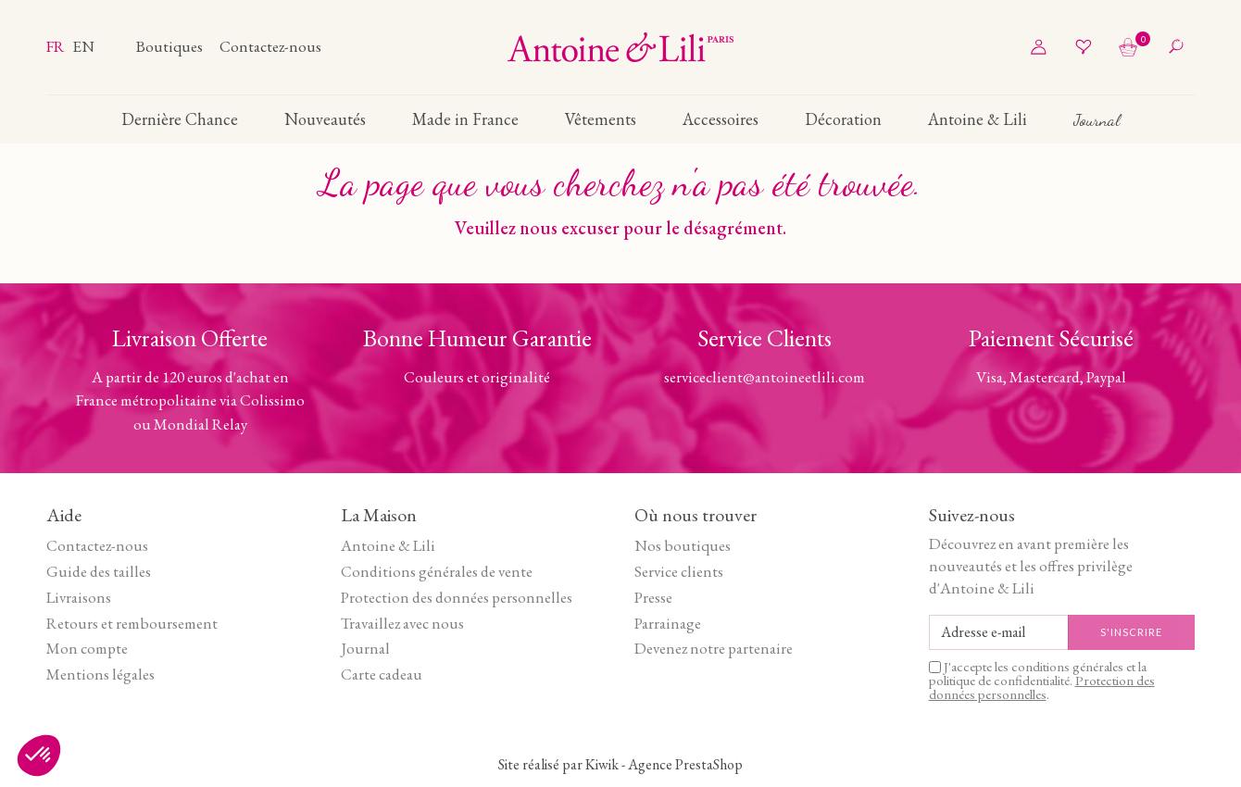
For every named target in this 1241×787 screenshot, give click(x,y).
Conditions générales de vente (437, 571)
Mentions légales (100, 674)
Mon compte (87, 648)
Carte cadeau (381, 674)
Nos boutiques (682, 545)
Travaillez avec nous (402, 623)
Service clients (678, 571)
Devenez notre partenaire (713, 648)
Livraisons (78, 597)
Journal (365, 648)
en (83, 46)
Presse (653, 597)
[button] (39, 755)
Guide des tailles (98, 571)
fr (57, 46)
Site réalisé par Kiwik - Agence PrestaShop (620, 764)
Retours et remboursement (132, 623)
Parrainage (667, 623)
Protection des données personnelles (456, 597)
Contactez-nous (270, 46)
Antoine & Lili (388, 545)
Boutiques (171, 46)
